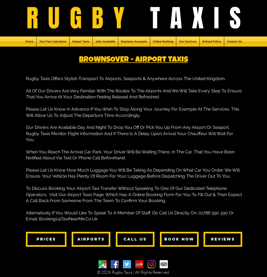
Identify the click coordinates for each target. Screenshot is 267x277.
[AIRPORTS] (91, 239)
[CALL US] (135, 239)
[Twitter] (127, 264)
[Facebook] (115, 264)
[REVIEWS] (223, 239)
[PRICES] (46, 239)
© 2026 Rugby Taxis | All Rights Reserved (133, 272)
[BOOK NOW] (179, 239)
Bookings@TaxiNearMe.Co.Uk (68, 218)
